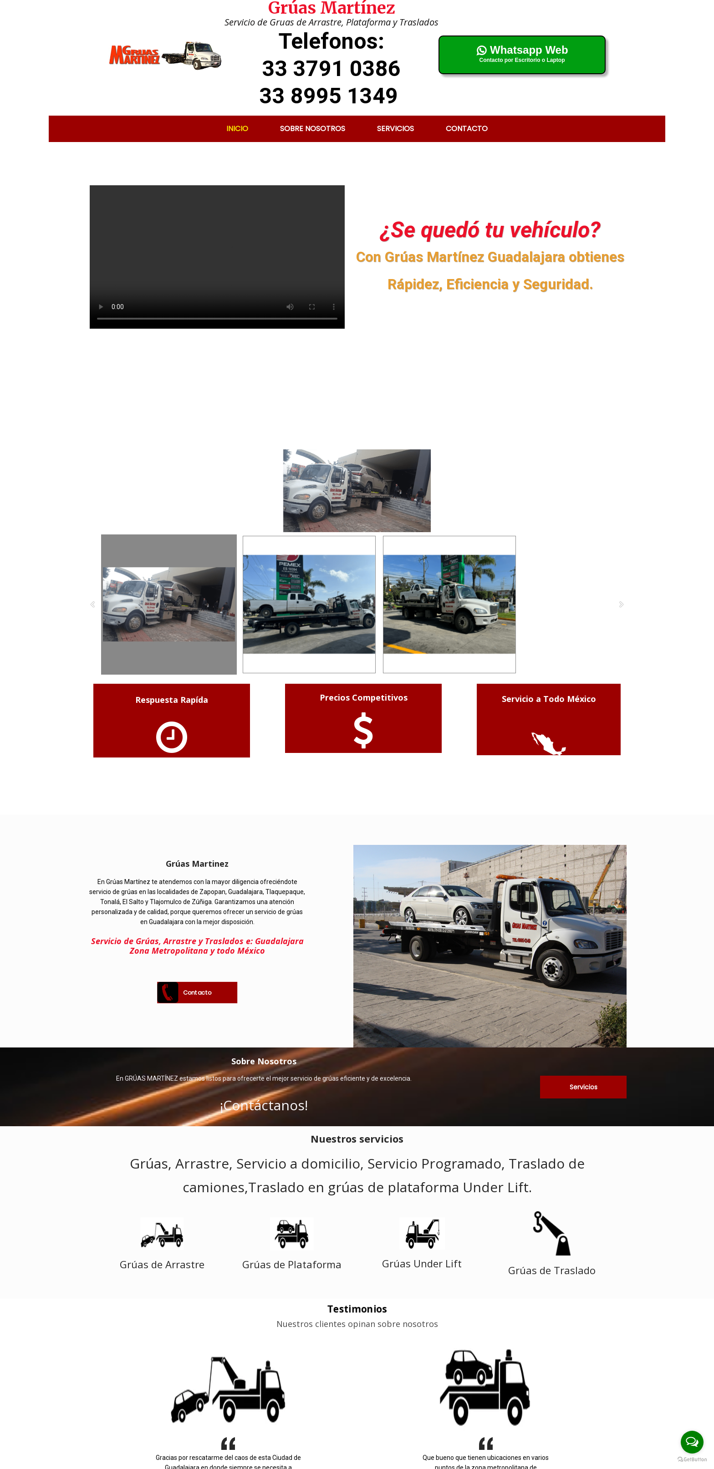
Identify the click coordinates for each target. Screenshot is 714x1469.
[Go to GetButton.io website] (692, 1460)
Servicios (395, 128)
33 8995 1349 (329, 96)
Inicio (237, 128)
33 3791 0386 (331, 68)
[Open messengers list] (692, 1442)
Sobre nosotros (312, 128)
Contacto (467, 128)
